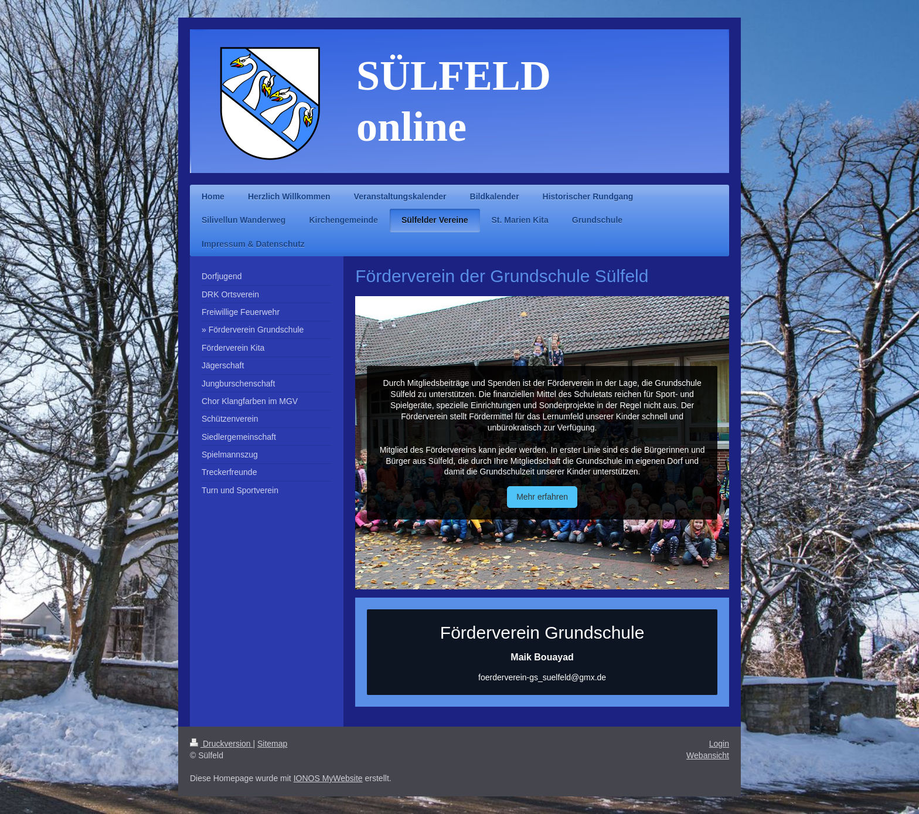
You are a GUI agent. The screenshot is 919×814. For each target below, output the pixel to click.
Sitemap (272, 743)
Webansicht (707, 755)
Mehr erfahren (542, 496)
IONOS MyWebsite (328, 778)
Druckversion (221, 743)
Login (719, 743)
